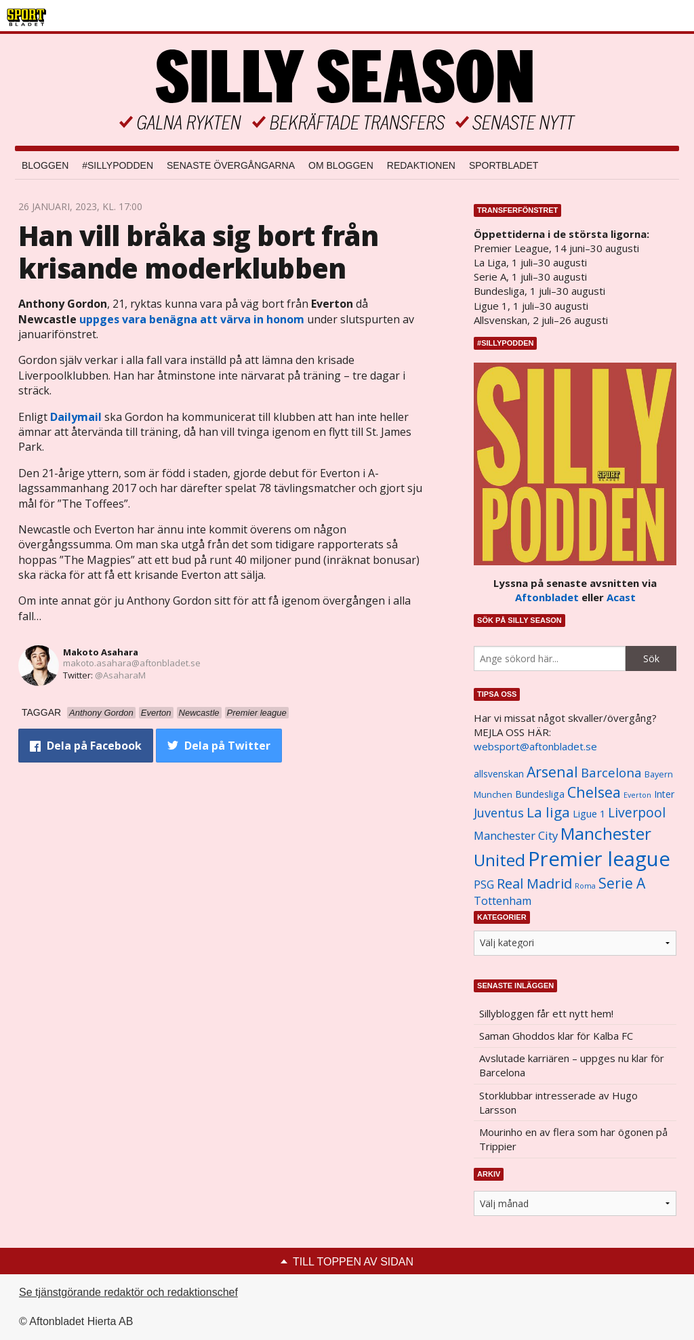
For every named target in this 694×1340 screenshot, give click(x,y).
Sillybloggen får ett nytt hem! (546, 1013)
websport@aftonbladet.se (535, 746)
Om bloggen (340, 165)
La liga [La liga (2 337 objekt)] (548, 812)
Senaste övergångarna (231, 165)
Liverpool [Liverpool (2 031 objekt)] (637, 812)
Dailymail (76, 416)
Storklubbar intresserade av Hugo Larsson (558, 1102)
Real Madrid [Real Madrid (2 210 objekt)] (534, 883)
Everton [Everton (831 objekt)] (637, 795)
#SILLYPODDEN (117, 165)
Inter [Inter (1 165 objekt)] (664, 794)
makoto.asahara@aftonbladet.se (132, 663)
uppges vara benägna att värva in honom (191, 319)
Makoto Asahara (100, 652)
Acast (621, 597)
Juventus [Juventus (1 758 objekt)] (499, 813)
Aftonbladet (547, 597)
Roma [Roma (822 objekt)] (585, 886)
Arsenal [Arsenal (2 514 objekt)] (552, 771)
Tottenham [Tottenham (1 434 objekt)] (502, 900)
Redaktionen (421, 165)
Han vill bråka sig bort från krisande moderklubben (198, 252)
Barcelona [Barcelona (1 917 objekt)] (611, 772)
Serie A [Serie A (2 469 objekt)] (621, 883)
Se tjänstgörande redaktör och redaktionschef (128, 1292)
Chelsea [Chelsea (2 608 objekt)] (594, 792)
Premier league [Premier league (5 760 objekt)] (599, 858)
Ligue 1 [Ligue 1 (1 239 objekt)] (589, 813)
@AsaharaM (120, 675)
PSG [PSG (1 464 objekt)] (484, 884)
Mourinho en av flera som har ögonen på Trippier (573, 1139)
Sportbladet (503, 165)
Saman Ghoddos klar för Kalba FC (556, 1035)
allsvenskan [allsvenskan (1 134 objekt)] (499, 774)
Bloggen (45, 165)
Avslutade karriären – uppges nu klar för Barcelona (571, 1065)
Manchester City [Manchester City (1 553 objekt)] (516, 835)
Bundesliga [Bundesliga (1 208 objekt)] (540, 794)
